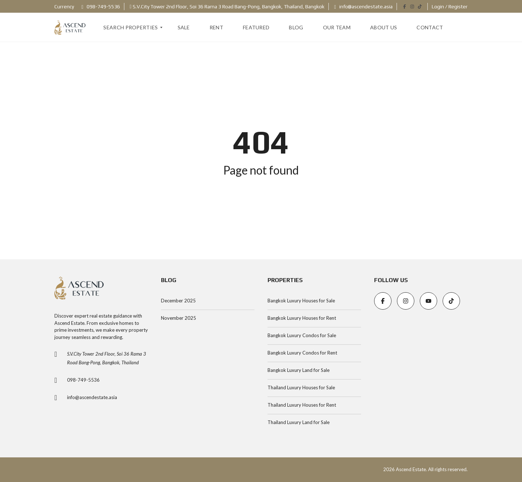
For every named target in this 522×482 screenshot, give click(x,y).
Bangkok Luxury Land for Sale (299, 370)
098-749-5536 (101, 6)
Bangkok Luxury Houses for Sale (301, 300)
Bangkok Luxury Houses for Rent (302, 318)
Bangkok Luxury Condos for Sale (302, 335)
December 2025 (178, 300)
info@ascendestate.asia (363, 6)
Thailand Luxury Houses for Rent (302, 405)
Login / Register (450, 6)
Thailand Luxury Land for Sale (299, 422)
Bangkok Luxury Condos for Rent (302, 353)
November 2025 (178, 318)
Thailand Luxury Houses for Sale (301, 387)
